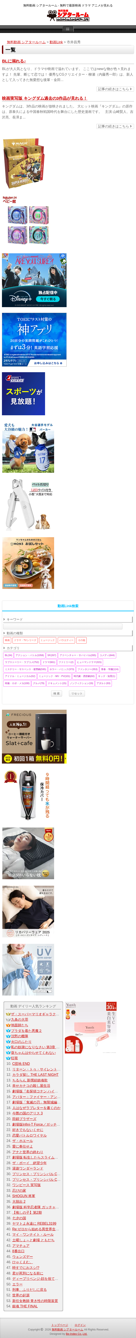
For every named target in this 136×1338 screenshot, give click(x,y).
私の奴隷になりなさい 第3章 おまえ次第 (42, 1047)
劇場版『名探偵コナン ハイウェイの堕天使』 (47, 1091)
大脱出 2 (18, 1201)
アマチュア (21, 1246)
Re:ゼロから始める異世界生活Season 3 (43, 1229)
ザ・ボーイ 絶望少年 (29, 1163)
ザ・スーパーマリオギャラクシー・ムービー (45, 1014)
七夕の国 (19, 1218)
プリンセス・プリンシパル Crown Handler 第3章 (50, 1174)
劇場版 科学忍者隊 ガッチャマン (37, 1207)
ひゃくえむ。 (22, 1262)
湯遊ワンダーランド (27, 1168)
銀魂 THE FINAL (25, 1306)
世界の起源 (21, 1295)
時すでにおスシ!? (25, 1268)
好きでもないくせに (27, 1130)
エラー (17, 1284)
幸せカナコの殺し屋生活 (31, 1086)
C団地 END (21, 1064)
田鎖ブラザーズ (24, 1119)
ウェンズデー (22, 1257)
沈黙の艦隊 (19, 1036)
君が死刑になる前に (27, 1273)
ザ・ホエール (22, 1141)
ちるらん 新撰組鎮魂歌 (30, 1080)
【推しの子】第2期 (27, 1212)
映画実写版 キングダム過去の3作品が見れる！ (44, 98)
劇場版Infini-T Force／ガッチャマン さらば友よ (48, 1124)
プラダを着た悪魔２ (26, 1031)
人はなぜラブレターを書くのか (36, 1108)
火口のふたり (21, 1042)
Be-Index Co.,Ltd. (77, 1333)
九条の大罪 (19, 1019)
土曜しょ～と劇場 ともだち (33, 1240)
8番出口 (18, 1251)
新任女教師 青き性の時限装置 (35, 1301)
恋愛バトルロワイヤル (29, 1135)
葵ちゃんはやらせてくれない (33, 1053)
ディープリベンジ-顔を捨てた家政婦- (41, 1278)
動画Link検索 (68, 606)
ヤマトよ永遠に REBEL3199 (34, 1223)
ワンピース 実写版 (26, 1185)
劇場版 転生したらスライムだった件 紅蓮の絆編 (49, 1157)
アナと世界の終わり (27, 1152)
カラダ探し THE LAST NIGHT (35, 1075)
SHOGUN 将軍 (23, 1196)
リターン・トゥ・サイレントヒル (38, 1069)
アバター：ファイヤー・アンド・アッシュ (45, 1097)
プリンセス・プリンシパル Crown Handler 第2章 (51, 1179)
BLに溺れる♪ (14, 61)
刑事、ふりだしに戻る (29, 1289)
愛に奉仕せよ (22, 1146)
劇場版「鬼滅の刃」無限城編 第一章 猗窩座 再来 (50, 1102)
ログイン (80, 1325)
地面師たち (19, 1025)
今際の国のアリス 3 (27, 1113)
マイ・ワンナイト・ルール (33, 1234)
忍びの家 (19, 1190)
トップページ (59, 1325)
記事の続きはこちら (115, 89)
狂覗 (14, 1058)
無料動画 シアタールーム (67, 1329)
